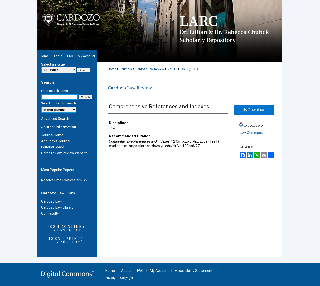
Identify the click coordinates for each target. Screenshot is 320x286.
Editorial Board (52, 147)
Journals (126, 69)
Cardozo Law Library (57, 207)
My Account (159, 271)
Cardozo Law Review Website (64, 153)
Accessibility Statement (193, 271)
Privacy (111, 278)
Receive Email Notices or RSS (64, 180)
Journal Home (52, 135)
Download (254, 110)
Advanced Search (55, 119)
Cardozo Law (51, 201)
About (126, 271)
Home (112, 69)
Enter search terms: (55, 91)
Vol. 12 (172, 69)
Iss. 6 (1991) (189, 69)
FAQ (140, 271)
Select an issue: (53, 64)
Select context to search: (59, 103)
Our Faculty (50, 213)
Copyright (126, 278)
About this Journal (55, 141)
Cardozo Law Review (150, 69)
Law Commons (251, 133)
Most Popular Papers (57, 170)
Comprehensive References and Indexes (159, 106)
